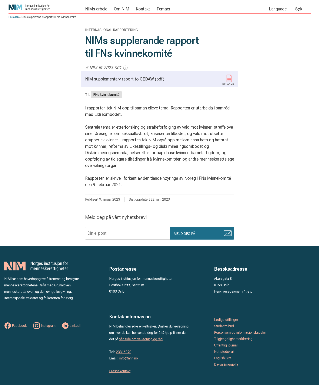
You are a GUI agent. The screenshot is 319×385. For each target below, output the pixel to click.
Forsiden (14, 17)
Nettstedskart (224, 352)
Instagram (48, 326)
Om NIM (121, 8)
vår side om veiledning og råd (141, 339)
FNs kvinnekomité (106, 95)
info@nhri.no (128, 358)
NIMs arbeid (96, 8)
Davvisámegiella (226, 364)
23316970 (123, 352)
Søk (298, 8)
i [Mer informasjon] (125, 68)
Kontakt (143, 8)
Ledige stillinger (226, 320)
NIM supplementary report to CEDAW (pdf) (159, 81)
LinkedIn (76, 326)
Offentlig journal (225, 345)
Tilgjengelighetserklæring (233, 339)
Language (278, 8)
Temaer (163, 8)
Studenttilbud (224, 326)
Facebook (19, 326)
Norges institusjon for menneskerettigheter (45, 7)
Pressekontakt (119, 371)
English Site (223, 358)
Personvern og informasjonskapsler (240, 332)
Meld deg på (184, 234)
